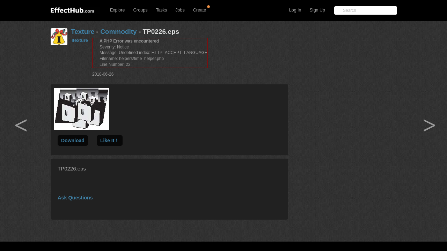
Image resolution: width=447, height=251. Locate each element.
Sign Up (317, 10)
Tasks (161, 10)
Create (199, 10)
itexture (80, 40)
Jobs (179, 10)
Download (73, 140)
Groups (140, 10)
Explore (117, 10)
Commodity (118, 31)
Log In (295, 10)
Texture (82, 31)
